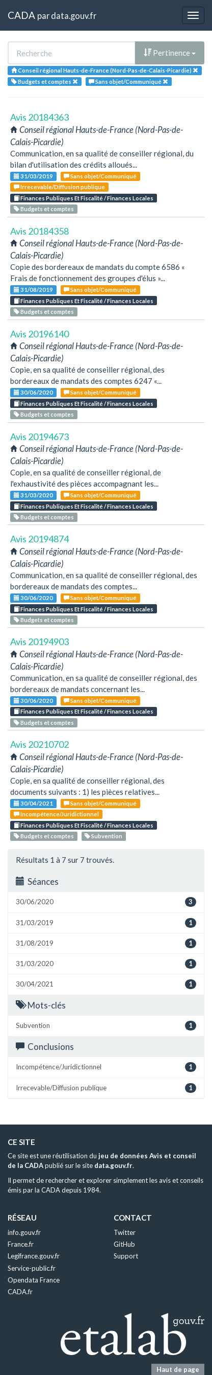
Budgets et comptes (44, 208)
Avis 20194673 (39, 436)
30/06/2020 (33, 392)
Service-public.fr (32, 1268)
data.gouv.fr (73, 15)
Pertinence (170, 52)
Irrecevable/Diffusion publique (59, 187)
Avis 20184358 (39, 231)
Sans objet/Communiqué (100, 176)
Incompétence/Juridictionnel (56, 814)
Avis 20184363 (39, 117)
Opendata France (34, 1280)
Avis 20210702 (39, 744)
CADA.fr (20, 1292)
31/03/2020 (33, 495)
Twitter (125, 1232)
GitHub (124, 1244)
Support (126, 1256)
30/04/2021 (33, 803)
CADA (21, 15)
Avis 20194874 (39, 538)
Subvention (103, 836)
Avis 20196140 (39, 333)
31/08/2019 (33, 289)
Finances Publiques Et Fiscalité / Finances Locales (83, 198)
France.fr (21, 1244)
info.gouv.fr (24, 1232)
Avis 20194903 (39, 641)
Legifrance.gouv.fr (34, 1256)
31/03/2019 (33, 176)
